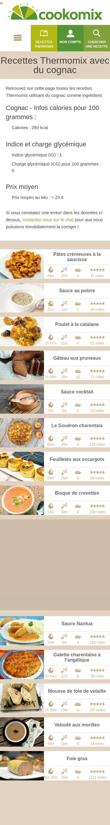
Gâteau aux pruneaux (77, 358)
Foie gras (77, 758)
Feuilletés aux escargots (77, 459)
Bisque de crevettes (77, 493)
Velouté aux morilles (77, 724)
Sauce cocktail (77, 391)
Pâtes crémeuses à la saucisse (77, 257)
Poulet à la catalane (77, 324)
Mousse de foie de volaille (77, 691)
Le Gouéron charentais (76, 425)
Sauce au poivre (77, 290)
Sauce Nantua (77, 623)
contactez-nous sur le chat (48, 219)
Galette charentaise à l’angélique (77, 657)
